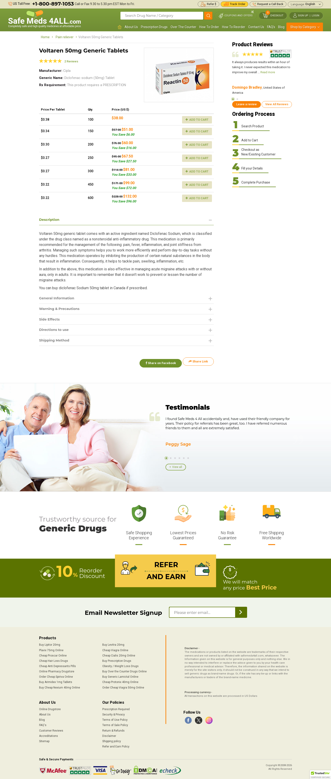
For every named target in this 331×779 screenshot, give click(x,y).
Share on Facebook (158, 364)
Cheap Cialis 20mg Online (118, 653)
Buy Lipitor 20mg (49, 643)
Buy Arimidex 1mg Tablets (55, 680)
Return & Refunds (113, 728)
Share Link (198, 364)
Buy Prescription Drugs (116, 659)
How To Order (209, 27)
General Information (58, 299)
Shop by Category (303, 27)
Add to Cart (196, 119)
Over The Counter (183, 27)
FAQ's (271, 27)
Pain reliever (65, 37)
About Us (131, 27)
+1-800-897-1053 (53, 4)
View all (177, 466)
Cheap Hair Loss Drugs (53, 659)
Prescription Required (116, 707)
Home (45, 37)
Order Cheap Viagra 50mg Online (123, 685)
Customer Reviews (51, 728)
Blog (281, 27)
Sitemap (44, 739)
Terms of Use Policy (115, 718)
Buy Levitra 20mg (113, 643)
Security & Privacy (113, 712)
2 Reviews (71, 61)
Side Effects (50, 321)
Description (50, 220)
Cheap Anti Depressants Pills (57, 664)
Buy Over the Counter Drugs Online (124, 669)
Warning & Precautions (61, 310)
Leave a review (246, 104)
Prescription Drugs (154, 27)
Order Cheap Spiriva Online (56, 675)
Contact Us (256, 27)
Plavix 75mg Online (51, 648)
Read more (267, 72)
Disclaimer (109, 734)
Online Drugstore (50, 707)
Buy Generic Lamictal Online (120, 675)
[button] (320, 774)
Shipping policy (111, 739)
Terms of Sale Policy (115, 723)
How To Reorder (233, 27)
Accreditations (48, 734)
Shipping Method (55, 343)
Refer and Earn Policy (115, 744)
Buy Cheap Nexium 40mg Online (59, 685)
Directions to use (55, 332)
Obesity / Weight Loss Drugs (120, 664)
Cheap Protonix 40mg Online (120, 680)
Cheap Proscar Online (53, 653)
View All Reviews (276, 104)
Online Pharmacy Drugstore (56, 669)
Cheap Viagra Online (115, 648)
